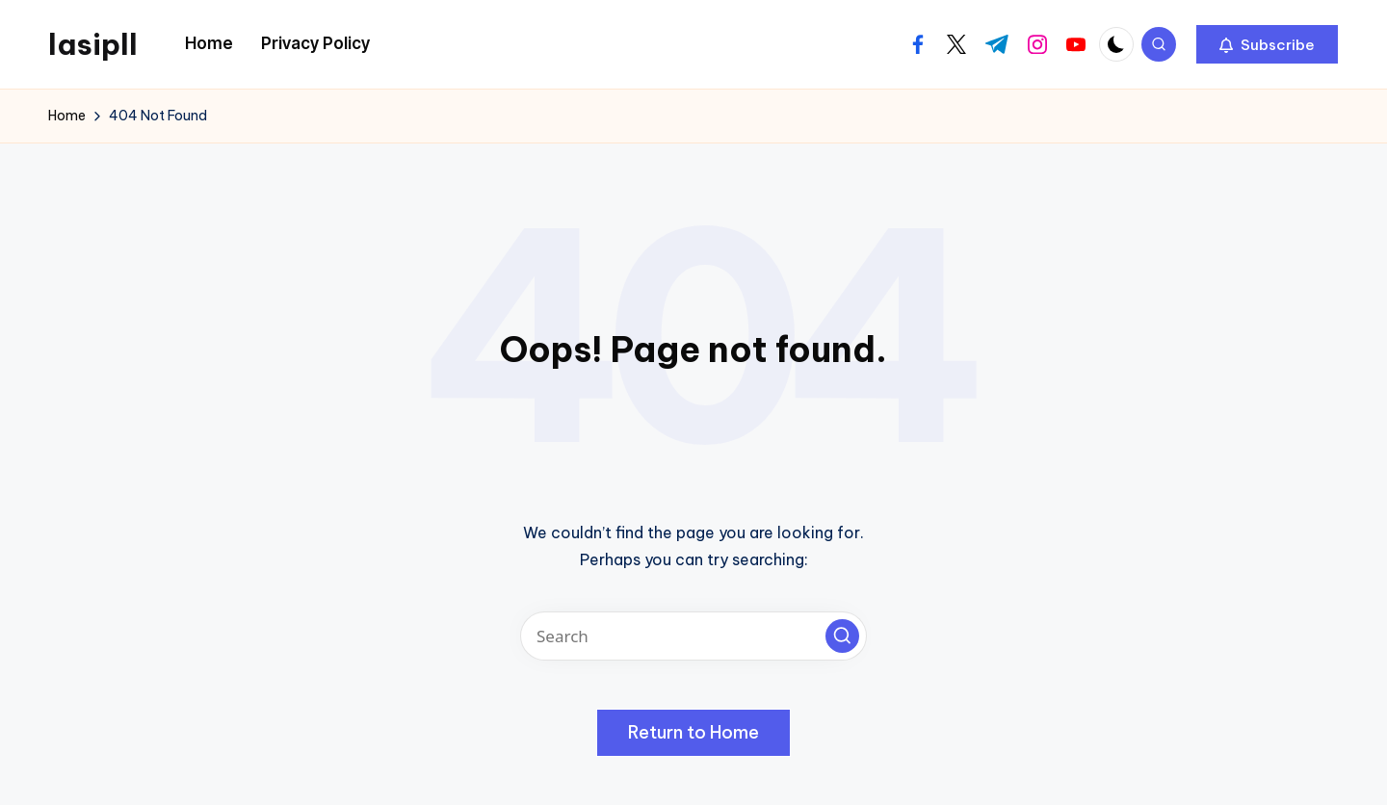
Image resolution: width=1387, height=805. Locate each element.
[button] (1267, 44)
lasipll (93, 44)
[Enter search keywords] (693, 636)
